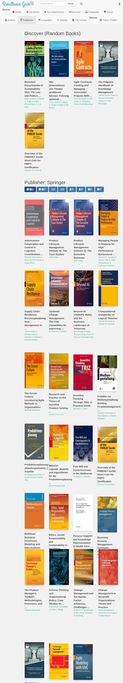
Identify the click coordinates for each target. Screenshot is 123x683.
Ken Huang (78, 315)
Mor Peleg (86, 520)
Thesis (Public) (11, 142)
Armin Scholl (30, 450)
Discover (10, 55)
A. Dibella (62, 315)
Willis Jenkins (30, 83)
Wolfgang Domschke (33, 447)
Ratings (10, 109)
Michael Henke (31, 324)
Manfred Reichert (81, 522)
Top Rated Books (10, 43)
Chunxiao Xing (87, 321)
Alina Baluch (105, 599)
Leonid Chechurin (56, 390)
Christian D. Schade (82, 447)
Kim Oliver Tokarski (84, 597)
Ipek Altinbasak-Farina (58, 520)
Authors (10, 80)
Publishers (11, 90)
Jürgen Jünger (57, 89)
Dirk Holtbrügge (55, 648)
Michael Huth (30, 318)
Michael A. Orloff (81, 383)
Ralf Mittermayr (86, 88)
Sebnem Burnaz (58, 523)
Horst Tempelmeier (57, 458)
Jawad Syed (103, 79)
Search (71, 4)
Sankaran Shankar (106, 249)
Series (11, 72)
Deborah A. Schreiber (58, 591)
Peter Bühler (103, 389)
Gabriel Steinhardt (32, 594)
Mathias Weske (104, 524)
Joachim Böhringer (106, 386)
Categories (11, 64)
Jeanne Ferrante (105, 305)
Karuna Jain (103, 244)
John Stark (53, 241)
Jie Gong (79, 599)
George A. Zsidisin (32, 321)
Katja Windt (29, 247)
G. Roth (52, 315)
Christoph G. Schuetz (34, 520)
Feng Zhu (85, 318)
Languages (11, 100)
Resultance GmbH (18, 4)
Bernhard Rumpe (81, 662)
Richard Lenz (79, 517)
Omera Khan (30, 315)
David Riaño (79, 525)
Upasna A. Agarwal (106, 241)
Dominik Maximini (32, 386)
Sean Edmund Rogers (107, 597)
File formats (10, 119)
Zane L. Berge (57, 593)
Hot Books (10, 32)
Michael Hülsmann (32, 241)
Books (11, 24)
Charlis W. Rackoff (106, 308)
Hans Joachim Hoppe (58, 86)
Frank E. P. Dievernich (83, 594)
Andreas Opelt (80, 83)
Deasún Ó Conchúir (33, 154)
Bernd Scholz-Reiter (33, 244)
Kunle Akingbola (105, 594)
